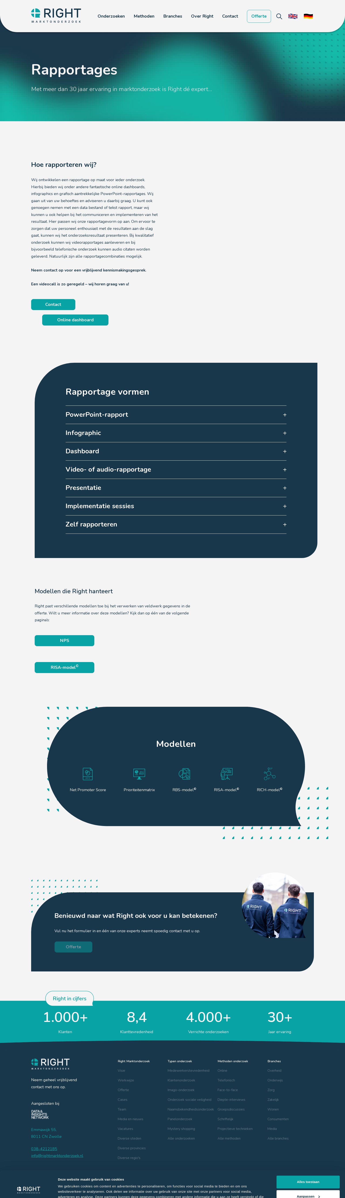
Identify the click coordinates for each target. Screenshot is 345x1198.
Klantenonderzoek (181, 1080)
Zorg (271, 1090)
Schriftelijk (225, 1119)
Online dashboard (75, 320)
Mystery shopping (181, 1128)
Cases (122, 1099)
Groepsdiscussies (231, 1109)
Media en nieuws (130, 1119)
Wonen (273, 1109)
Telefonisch (226, 1080)
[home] (56, 16)
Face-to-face (228, 1090)
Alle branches (278, 1138)
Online (222, 1070)
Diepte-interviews (231, 1099)
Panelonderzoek (180, 1119)
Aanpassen (308, 1171)
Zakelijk (273, 1099)
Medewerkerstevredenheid (188, 1070)
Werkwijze (126, 1080)
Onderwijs (275, 1080)
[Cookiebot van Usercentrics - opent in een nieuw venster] (28, 1189)
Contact (230, 16)
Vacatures (125, 1128)
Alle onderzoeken (181, 1138)
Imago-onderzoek (181, 1090)
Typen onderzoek (180, 1061)
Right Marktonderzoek (134, 1061)
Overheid (274, 1070)
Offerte (259, 16)
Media (272, 1128)
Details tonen (68, 1189)
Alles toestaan (308, 1157)
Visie (121, 1070)
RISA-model (65, 667)
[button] (111, 16)
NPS (64, 641)
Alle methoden (229, 1138)
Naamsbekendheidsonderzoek (191, 1109)
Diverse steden (129, 1138)
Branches (274, 1061)
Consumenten (278, 1119)
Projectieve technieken (235, 1128)
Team (122, 1109)
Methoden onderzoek (233, 1061)
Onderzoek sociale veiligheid (189, 1099)
